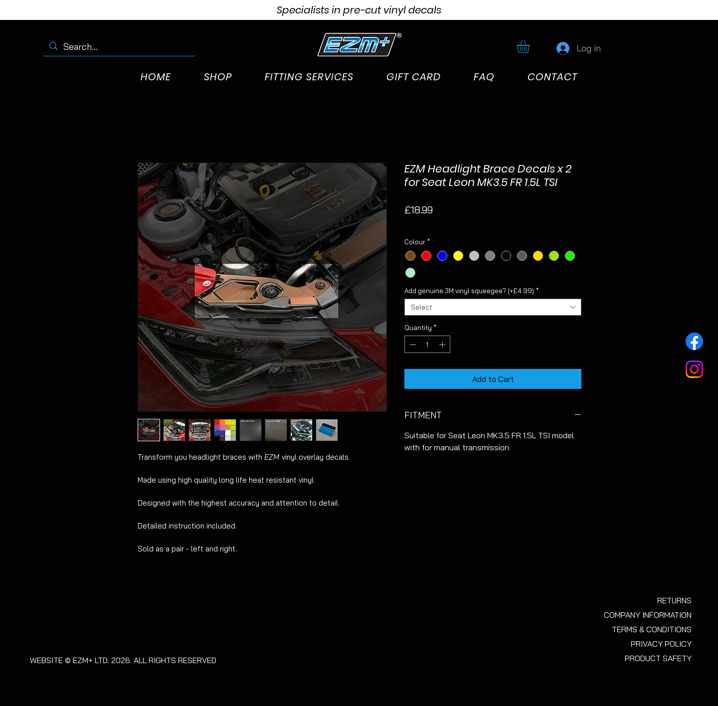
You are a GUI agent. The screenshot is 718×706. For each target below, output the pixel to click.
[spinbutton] (427, 344)
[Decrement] (412, 344)
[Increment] (443, 344)
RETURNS (674, 600)
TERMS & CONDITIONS (652, 629)
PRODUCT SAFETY (658, 658)
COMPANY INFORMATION (648, 615)
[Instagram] (694, 369)
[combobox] (492, 307)
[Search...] (119, 46)
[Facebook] (694, 341)
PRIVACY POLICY (661, 644)
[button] (531, 46)
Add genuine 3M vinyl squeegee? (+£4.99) (471, 291)
